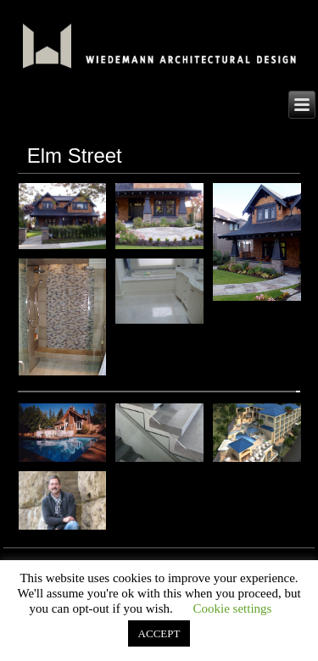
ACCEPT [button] (159, 633)
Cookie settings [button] (231, 608)
